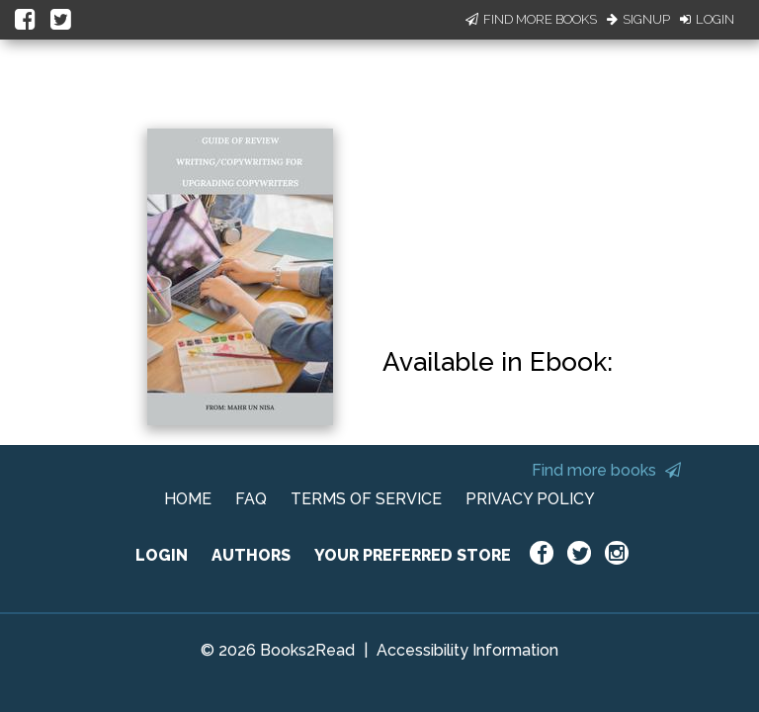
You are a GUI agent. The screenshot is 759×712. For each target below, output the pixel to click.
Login (707, 19)
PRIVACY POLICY (530, 499)
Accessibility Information (467, 650)
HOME (187, 499)
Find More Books (531, 19)
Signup (638, 19)
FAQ (251, 499)
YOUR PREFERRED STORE (412, 555)
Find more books (606, 470)
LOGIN (161, 555)
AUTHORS (251, 555)
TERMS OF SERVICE (366, 499)
